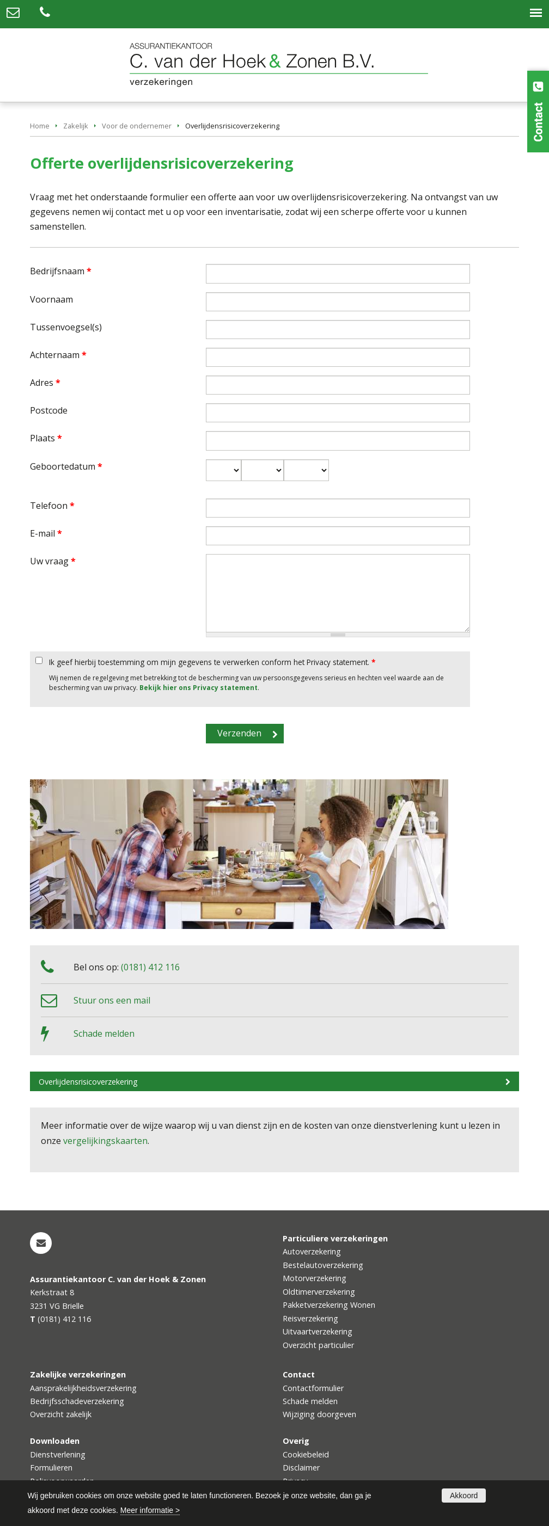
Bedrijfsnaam (60, 271)
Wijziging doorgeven (319, 1414)
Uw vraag (53, 561)
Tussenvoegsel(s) (66, 327)
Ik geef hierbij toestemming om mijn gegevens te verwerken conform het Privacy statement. (212, 662)
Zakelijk (75, 126)
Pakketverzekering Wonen (329, 1305)
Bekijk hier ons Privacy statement (198, 687)
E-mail (46, 533)
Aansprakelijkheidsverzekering (83, 1388)
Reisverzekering (310, 1318)
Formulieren (51, 1467)
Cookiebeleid (306, 1454)
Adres (45, 383)
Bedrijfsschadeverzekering (77, 1401)
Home (40, 126)
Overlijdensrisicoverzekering (88, 1081)
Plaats (46, 438)
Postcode (49, 410)
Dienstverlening (58, 1454)
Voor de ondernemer (137, 126)
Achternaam (58, 355)
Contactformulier (313, 1388)
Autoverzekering (312, 1251)
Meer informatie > (150, 1510)
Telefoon (52, 506)
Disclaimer (301, 1467)
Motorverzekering (314, 1278)
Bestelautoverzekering (323, 1265)
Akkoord (464, 1495)
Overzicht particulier (318, 1345)
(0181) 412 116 (150, 967)
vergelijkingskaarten (105, 1141)
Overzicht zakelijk (60, 1414)
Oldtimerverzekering (319, 1292)
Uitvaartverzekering (317, 1331)
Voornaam (51, 299)
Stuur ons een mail (112, 1000)
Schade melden (104, 1033)
